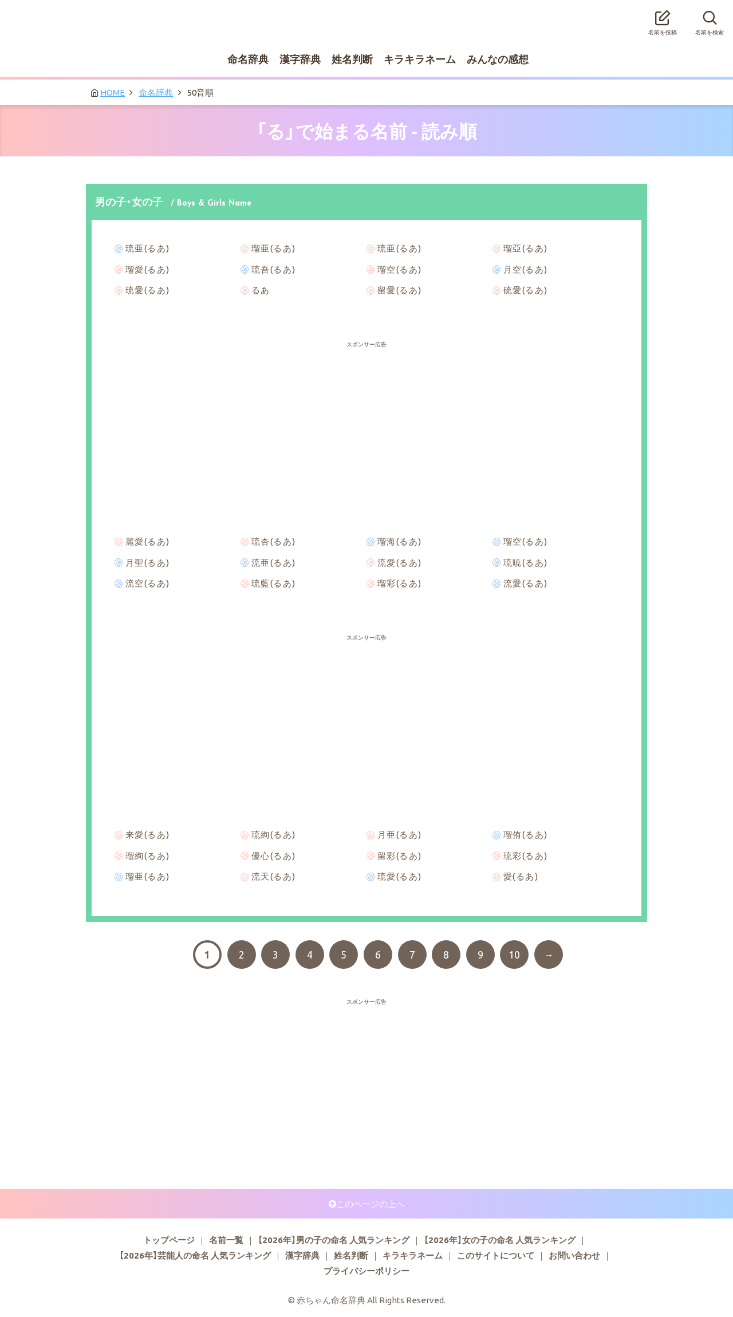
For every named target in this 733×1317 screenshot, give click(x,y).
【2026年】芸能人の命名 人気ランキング (195, 1255)
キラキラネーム (420, 58)
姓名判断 (352, 58)
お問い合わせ (574, 1255)
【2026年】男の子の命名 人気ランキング (333, 1239)
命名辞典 (248, 58)
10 (514, 954)
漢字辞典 (300, 58)
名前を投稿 (662, 19)
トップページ (169, 1239)
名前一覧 (226, 1239)
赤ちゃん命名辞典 (366, 15)
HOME (112, 92)
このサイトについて (495, 1255)
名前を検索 (709, 19)
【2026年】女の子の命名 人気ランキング (500, 1239)
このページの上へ (370, 1203)
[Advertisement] (366, 378)
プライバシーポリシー (366, 1270)
